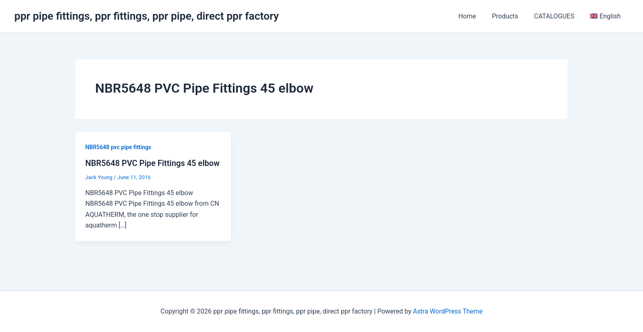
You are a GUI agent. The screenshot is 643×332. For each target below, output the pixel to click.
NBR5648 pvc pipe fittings (118, 147)
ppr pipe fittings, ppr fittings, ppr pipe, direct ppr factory (146, 16)
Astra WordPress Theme (448, 311)
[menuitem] (607, 16)
